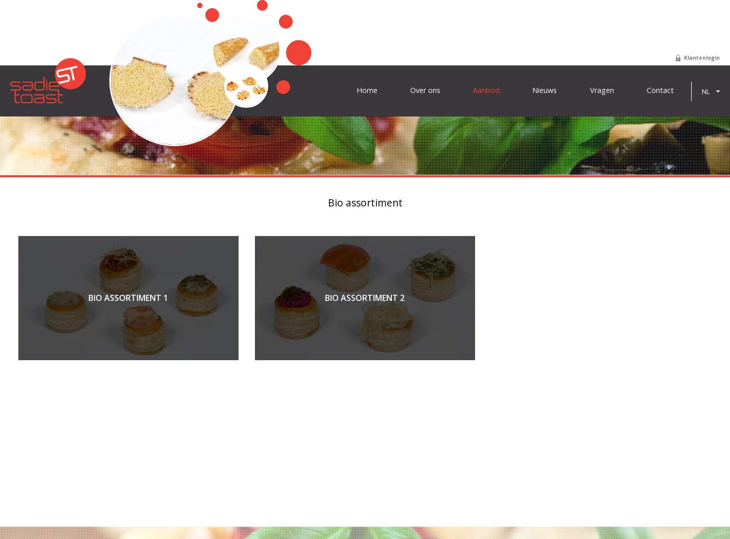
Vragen (602, 90)
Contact (660, 90)
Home (367, 90)
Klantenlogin (702, 57)
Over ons (425, 90)
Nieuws (544, 90)
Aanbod (486, 90)
